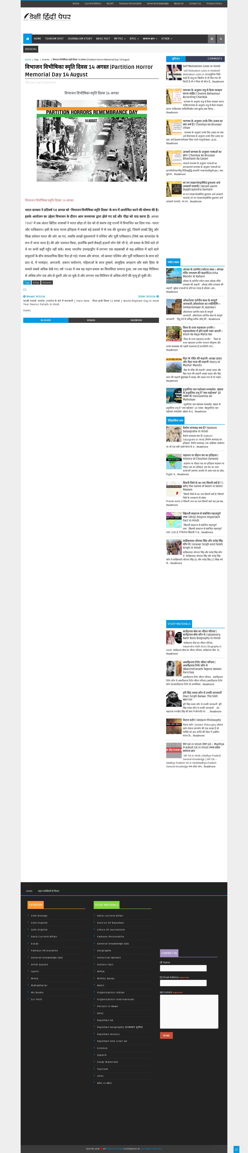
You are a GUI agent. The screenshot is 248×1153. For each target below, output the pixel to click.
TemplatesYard (114, 1149)
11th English (39, 922)
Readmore (218, 81)
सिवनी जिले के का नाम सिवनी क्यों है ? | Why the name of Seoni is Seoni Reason (203, 486)
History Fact (105, 964)
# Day (36, 282)
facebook (136, 320)
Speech (102, 1055)
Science (102, 1048)
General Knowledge (158, 3)
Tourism (102, 1069)
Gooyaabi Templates (151, 1149)
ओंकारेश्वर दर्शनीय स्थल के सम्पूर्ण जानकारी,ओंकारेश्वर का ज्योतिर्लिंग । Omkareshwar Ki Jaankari (201, 304)
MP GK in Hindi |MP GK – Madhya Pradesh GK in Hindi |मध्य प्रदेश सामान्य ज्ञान (203, 748)
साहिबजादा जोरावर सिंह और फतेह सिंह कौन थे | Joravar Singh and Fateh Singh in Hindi (203, 544)
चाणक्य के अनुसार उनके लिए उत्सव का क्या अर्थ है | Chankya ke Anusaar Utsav (203, 124)
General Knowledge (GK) (47, 957)
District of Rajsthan (110, 922)
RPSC (133, 38)
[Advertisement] (161, 20)
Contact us (195, 3)
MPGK (34, 978)
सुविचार (176, 58)
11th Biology (39, 915)
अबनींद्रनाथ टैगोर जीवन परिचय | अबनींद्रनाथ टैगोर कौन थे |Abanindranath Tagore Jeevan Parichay (202, 667)
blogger (46, 320)
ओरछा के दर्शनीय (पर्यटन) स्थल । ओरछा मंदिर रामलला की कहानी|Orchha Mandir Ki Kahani (203, 273)
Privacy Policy (214, 3)
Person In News (107, 1006)
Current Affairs (93, 3)
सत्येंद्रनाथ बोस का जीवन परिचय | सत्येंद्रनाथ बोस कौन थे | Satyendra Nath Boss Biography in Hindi (202, 635)
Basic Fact (103, 38)
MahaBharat (39, 985)
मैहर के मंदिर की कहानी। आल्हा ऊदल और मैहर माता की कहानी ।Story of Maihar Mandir (202, 362)
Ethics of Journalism (111, 929)
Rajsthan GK (105, 1020)
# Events (47, 282)
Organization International (115, 999)
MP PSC (118, 38)
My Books (37, 992)
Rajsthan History (108, 1034)
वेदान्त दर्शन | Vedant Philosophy (202, 720)
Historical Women (109, 957)
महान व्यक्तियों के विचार (48, 891)
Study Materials (107, 1062)
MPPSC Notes (106, 978)
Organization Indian (111, 992)
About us (179, 3)
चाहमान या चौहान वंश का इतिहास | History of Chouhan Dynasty (200, 457)
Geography (104, 950)
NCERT (110, 3)
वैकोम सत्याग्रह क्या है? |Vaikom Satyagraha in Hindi (200, 429)
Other (165, 38)
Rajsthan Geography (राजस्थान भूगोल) (120, 1027)
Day (36, 59)
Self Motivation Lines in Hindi (201, 66)
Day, (46, 82)
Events (45, 59)
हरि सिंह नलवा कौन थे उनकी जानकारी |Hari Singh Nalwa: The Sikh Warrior (202, 696)
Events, (52, 82)
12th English (39, 929)
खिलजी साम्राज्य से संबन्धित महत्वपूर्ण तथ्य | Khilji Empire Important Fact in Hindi (202, 517)
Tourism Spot (54, 38)
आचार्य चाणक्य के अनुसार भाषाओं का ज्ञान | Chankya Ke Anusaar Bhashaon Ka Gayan (202, 155)
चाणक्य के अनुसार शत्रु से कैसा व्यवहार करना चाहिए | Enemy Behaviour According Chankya (202, 93)
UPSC (100, 1076)
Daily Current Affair (44, 936)
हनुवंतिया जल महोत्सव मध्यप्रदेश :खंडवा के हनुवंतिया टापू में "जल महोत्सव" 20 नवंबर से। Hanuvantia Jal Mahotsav (203, 394)
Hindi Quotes (39, 964)
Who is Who (104, 1083)
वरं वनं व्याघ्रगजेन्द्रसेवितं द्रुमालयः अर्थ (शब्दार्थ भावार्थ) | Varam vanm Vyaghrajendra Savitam (201, 186)
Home (76, 3)
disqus (91, 320)
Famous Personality (130, 3)
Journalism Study (80, 38)
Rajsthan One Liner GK (112, 1041)
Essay (35, 943)
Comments (215, 58)
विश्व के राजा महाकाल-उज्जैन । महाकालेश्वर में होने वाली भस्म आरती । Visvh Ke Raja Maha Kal (202, 331)
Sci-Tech (36, 999)
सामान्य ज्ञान (149, 38)
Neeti (100, 985)
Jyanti (35, 971)
